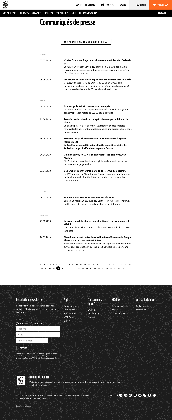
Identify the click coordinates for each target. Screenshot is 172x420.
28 (54, 268)
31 (66, 268)
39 (99, 268)
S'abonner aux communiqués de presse (87, 42)
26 (46, 268)
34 (79, 268)
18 (105, 264)
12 (81, 264)
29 (58, 268)
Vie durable (62, 13)
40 (103, 268)
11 (77, 264)
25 (42, 268)
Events (123, 4)
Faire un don (162, 4)
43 (115, 268)
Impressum (141, 309)
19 (109, 264)
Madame (24, 323)
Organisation (93, 313)
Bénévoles (68, 321)
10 (73, 264)
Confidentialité (142, 306)
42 (111, 268)
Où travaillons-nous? (31, 13)
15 (93, 264)
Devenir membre (85, 4)
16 (97, 264)
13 (85, 264)
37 (91, 268)
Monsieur (38, 323)
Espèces (49, 13)
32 (70, 268)
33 (74, 268)
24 (130, 264)
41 (107, 268)
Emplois (91, 309)
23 (126, 264)
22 (122, 264)
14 (89, 264)
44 (119, 268)
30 (62, 268)
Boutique (107, 4)
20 (113, 264)
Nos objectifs (10, 13)
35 (83, 268)
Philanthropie (70, 313)
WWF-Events (69, 317)
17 (101, 264)
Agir (74, 13)
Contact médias (119, 313)
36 (87, 268)
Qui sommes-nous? (88, 13)
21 (117, 264)
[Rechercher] (139, 5)
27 (50, 268)
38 (95, 268)
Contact (91, 317)
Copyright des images (23, 406)
